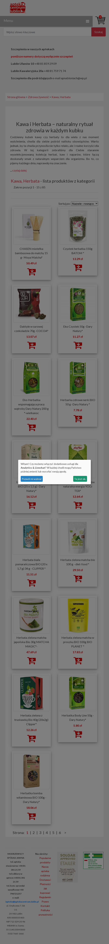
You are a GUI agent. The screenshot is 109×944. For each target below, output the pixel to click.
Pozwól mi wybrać (32, 478)
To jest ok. (80, 478)
